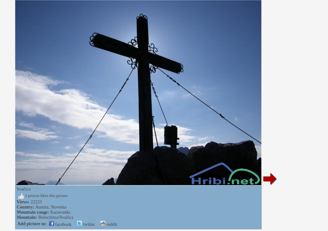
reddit (108, 224)
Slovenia (58, 207)
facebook (60, 224)
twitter (86, 224)
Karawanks (60, 212)
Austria (41, 207)
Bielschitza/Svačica (55, 217)
